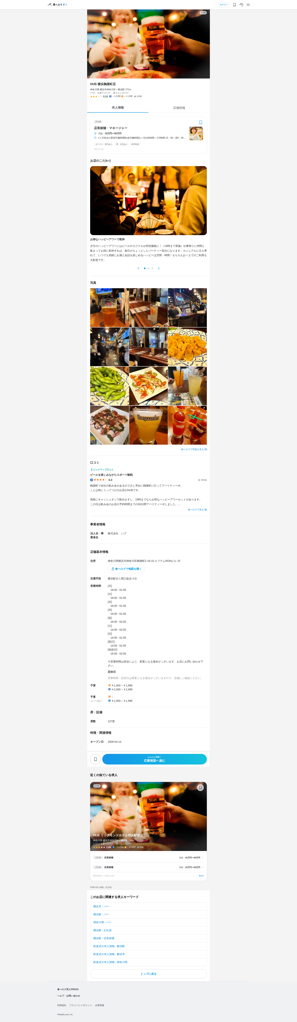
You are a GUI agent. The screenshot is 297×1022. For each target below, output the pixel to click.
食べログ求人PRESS (68, 989)
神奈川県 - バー (102, 922)
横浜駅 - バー (101, 914)
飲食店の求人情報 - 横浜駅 (109, 946)
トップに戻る (148, 973)
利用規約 (61, 1005)
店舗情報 (179, 107)
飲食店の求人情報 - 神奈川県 (110, 962)
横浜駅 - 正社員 (102, 930)
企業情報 (99, 1005)
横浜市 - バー (101, 906)
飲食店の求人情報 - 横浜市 (109, 954)
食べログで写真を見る (192, 449)
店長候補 (108, 857)
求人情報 (118, 107)
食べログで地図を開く (128, 568)
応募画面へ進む (154, 759)
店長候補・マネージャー (110, 128)
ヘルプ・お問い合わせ (68, 996)
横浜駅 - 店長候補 (103, 938)
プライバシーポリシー (80, 1005)
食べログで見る (196, 509)
